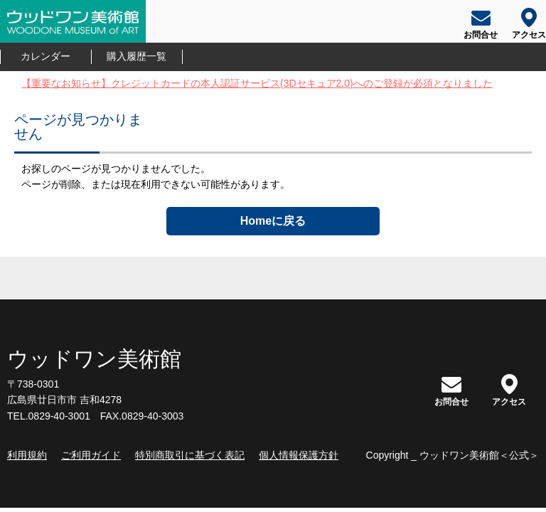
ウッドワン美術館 (94, 358)
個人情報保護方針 (298, 455)
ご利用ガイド (91, 455)
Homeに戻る (273, 221)
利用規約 (27, 455)
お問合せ (451, 390)
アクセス (509, 390)
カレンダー (45, 56)
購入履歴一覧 (136, 56)
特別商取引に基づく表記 (190, 455)
